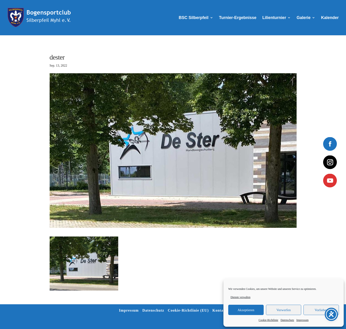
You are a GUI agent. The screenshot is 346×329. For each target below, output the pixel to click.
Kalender (330, 18)
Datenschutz (287, 320)
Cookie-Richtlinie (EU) (188, 310)
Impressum (302, 320)
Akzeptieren (246, 310)
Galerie (304, 18)
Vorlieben (321, 310)
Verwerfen (283, 310)
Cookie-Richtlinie (268, 320)
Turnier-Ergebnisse (238, 18)
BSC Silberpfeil (194, 18)
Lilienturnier (274, 18)
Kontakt (219, 310)
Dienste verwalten (240, 297)
